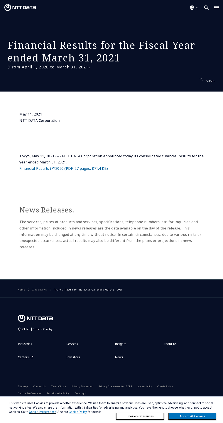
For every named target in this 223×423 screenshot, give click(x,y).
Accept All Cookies (192, 416)
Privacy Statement (82, 394)
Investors (73, 366)
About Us (170, 352)
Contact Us (39, 394)
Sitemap (23, 394)
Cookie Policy (165, 394)
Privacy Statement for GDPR (115, 394)
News (119, 366)
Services (72, 352)
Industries (25, 352)
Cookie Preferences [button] (42, 412)
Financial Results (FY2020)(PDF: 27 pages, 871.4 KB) (63, 177)
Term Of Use (58, 394)
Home (21, 298)
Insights (120, 352)
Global (37, 337)
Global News (39, 298)
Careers (23, 366)
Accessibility (144, 394)
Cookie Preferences (140, 416)
